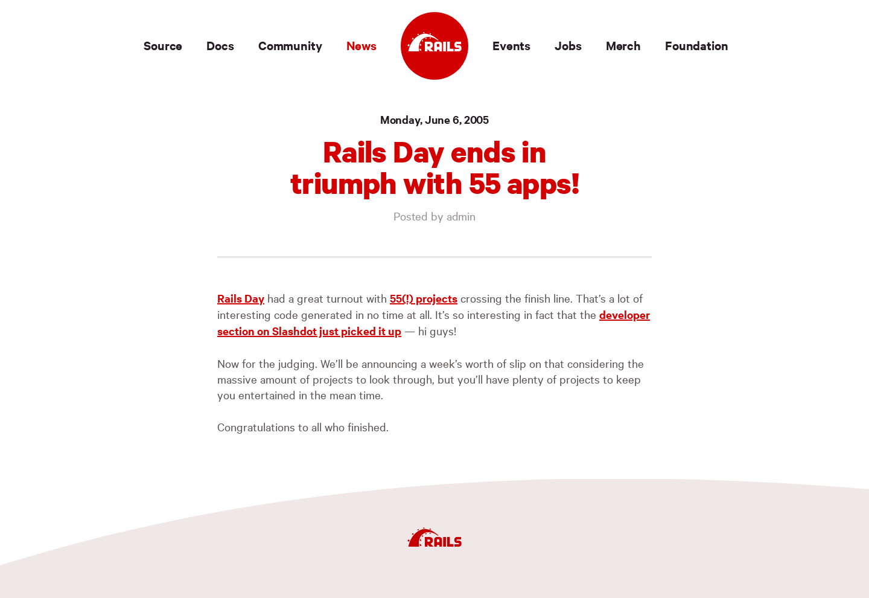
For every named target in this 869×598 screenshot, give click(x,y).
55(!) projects (423, 298)
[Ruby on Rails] (434, 46)
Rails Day (240, 298)
